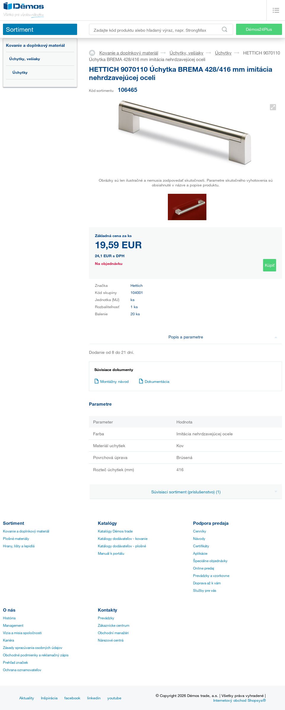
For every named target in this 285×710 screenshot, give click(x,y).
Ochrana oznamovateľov (22, 669)
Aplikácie (200, 553)
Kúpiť (269, 265)
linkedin (94, 697)
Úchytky (20, 72)
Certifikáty (201, 545)
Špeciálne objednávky (210, 560)
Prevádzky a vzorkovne (211, 575)
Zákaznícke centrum (113, 625)
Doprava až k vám (207, 583)
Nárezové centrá (110, 640)
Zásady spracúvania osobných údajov (32, 647)
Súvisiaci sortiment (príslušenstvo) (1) (214, 491)
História (9, 617)
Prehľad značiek (15, 662)
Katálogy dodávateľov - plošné (122, 545)
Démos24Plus (259, 29)
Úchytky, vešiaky (24, 58)
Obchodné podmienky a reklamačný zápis (36, 655)
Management (13, 625)
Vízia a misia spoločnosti (22, 632)
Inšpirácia (49, 697)
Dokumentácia (154, 381)
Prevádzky (106, 617)
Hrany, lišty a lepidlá (18, 545)
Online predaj (203, 568)
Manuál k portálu (111, 553)
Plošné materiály (16, 538)
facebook (72, 697)
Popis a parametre (222, 336)
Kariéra (8, 640)
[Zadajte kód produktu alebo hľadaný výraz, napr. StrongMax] (161, 29)
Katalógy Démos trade (115, 531)
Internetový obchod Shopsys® (239, 700)
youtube (114, 697)
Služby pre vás (204, 590)
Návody (199, 538)
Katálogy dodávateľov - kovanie (122, 538)
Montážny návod (111, 381)
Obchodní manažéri (113, 632)
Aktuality (26, 697)
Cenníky (199, 531)
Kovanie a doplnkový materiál (35, 45)
